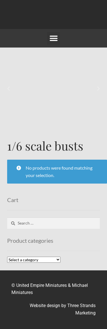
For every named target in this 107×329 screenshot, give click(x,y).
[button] (53, 38)
